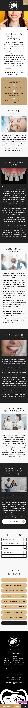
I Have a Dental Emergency (14, 612)
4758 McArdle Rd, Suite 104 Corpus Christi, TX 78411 (14, 652)
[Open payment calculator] (21, 702)
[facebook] (6, 668)
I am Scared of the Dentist (14, 617)
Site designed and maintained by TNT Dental (14, 683)
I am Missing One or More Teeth (14, 606)
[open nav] (26, 2)
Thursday (7, 664)
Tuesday (7, 660)
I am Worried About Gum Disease (14, 596)
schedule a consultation (17, 454)
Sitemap (7, 677)
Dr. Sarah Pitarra (18, 61)
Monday (6, 659)
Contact (8, 68)
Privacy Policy (16, 677)
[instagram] (21, 668)
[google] (11, 668)
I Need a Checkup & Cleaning (14, 590)
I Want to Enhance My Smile (14, 580)
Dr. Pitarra (20, 506)
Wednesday (7, 662)
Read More (14, 521)
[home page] (14, 5)
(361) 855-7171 (14, 650)
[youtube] (16, 668)
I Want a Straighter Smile (14, 585)
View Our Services (14, 623)
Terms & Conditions (14, 679)
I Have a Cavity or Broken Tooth (14, 601)
